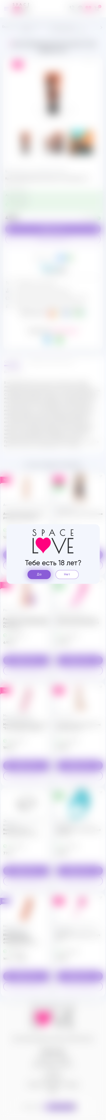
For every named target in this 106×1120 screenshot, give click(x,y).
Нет (67, 574)
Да (39, 574)
